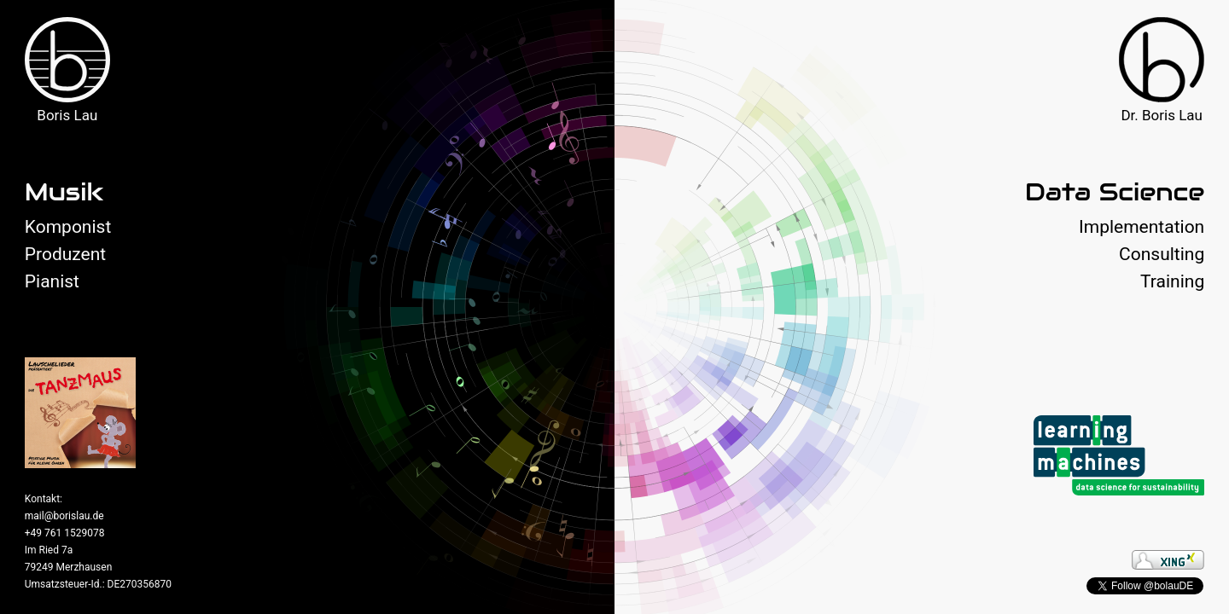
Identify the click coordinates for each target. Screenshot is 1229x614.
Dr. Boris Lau (1162, 115)
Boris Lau (67, 115)
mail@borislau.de (64, 516)
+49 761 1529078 (65, 533)
